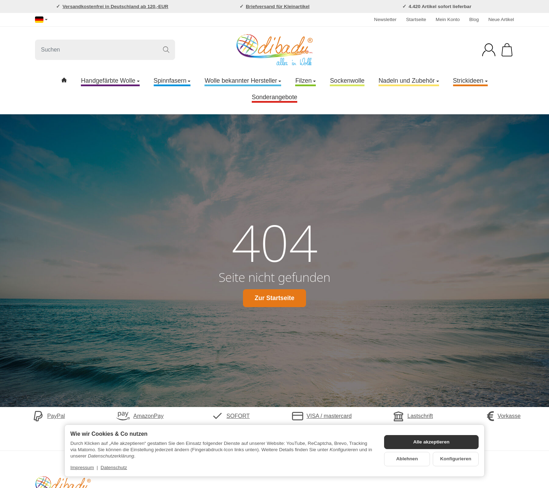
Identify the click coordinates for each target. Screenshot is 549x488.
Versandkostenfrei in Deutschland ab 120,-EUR (115, 6)
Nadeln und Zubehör (408, 80)
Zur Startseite (274, 297)
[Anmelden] (489, 50)
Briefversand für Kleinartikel (278, 6)
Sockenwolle (347, 80)
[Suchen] (105, 50)
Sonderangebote (274, 97)
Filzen (305, 80)
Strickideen (470, 80)
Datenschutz (113, 467)
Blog (474, 19)
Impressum (82, 467)
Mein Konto (448, 19)
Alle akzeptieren (431, 442)
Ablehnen (407, 458)
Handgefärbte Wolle (110, 80)
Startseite (416, 19)
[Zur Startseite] (274, 50)
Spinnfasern (172, 80)
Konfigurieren (455, 458)
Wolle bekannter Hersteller (242, 80)
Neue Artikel (501, 19)
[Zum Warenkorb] (507, 50)
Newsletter (385, 19)
